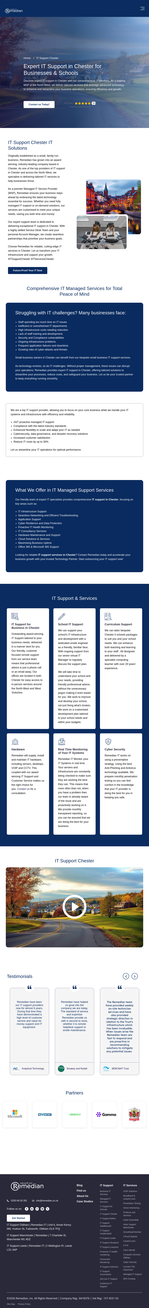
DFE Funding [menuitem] (129, 1298)
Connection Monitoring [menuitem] (105, 1280)
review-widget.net (83, 107)
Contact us (23, 789)
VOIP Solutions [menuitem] (130, 1210)
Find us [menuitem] (81, 1210)
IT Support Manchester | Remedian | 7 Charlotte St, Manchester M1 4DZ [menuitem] (36, 1256)
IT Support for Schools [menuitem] (106, 1227)
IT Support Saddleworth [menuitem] (105, 1244)
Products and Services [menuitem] (129, 1233)
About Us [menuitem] (82, 1215)
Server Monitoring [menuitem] (131, 1227)
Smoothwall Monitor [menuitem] (132, 1251)
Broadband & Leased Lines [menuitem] (129, 1216)
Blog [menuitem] (80, 1204)
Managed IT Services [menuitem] (105, 1219)
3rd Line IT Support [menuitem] (108, 1298)
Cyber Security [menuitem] (130, 1281)
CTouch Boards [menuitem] (130, 1256)
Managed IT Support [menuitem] (132, 1293)
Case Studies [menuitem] (85, 1220)
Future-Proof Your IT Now (27, 270)
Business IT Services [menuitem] (105, 1212)
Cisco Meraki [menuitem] (129, 1269)
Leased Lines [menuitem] (129, 1260)
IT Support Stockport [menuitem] (109, 1262)
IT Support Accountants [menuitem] (105, 1292)
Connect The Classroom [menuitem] (129, 1287)
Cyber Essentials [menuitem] (131, 1239)
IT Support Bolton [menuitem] (108, 1238)
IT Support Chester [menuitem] (108, 1233)
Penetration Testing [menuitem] (132, 1223)
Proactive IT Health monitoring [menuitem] (108, 1272)
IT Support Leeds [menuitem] (108, 1257)
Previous (126, 995)
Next (135, 995)
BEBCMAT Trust (120, 1088)
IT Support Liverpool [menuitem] (109, 1266)
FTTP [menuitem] (125, 1265)
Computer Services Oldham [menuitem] (132, 1275)
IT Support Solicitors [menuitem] (109, 1286)
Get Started (18, 1237)
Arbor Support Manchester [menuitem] (129, 1245)
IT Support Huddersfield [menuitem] (105, 1251)
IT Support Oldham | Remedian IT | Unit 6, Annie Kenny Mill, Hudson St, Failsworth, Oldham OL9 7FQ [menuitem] (39, 1246)
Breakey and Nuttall (77, 1088)
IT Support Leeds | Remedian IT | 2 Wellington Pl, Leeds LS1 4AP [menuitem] (39, 1267)
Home (27, 58)
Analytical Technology (33, 1088)
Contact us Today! (39, 104)
